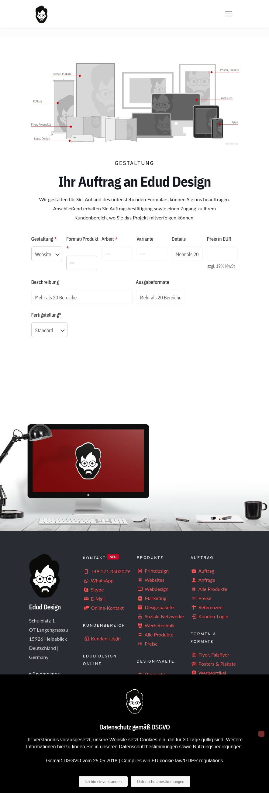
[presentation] (77, 366)
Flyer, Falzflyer (210, 654)
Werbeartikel (208, 673)
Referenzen (206, 607)
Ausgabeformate (152, 282)
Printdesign (153, 571)
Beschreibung (45, 282)
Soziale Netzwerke (160, 616)
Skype (93, 589)
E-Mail (94, 599)
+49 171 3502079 (106, 571)
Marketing (152, 598)
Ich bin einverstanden (103, 781)
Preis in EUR (219, 239)
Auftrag (202, 571)
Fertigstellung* (46, 315)
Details (179, 239)
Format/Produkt (81, 243)
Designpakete (155, 607)
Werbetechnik (156, 625)
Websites (150, 580)
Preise (147, 643)
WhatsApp (98, 580)
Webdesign (153, 589)
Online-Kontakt (103, 608)
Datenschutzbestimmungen (160, 781)
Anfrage (203, 580)
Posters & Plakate (213, 664)
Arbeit (110, 239)
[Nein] (261, 734)
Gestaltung (44, 239)
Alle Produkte (155, 634)
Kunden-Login (102, 638)
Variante (144, 239)
